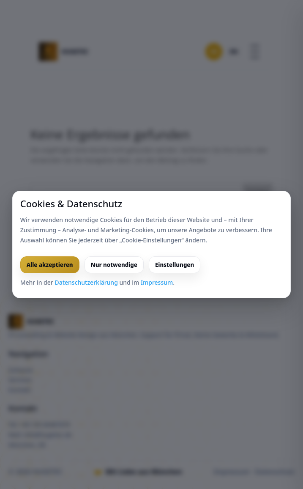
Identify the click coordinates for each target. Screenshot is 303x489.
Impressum (157, 282)
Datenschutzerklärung (86, 282)
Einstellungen (174, 265)
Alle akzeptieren (50, 265)
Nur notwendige (114, 265)
